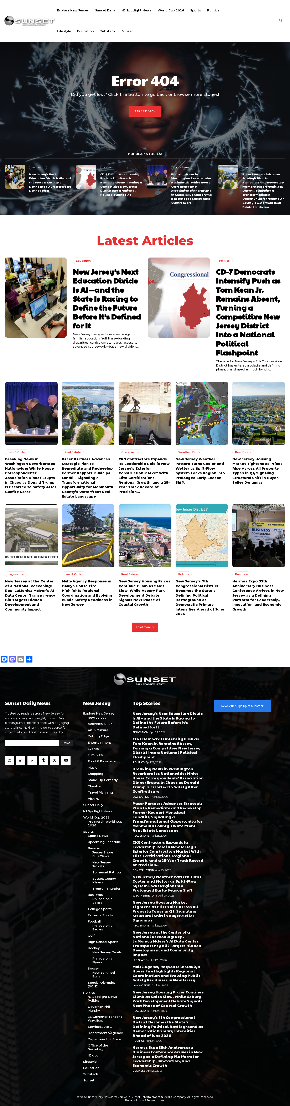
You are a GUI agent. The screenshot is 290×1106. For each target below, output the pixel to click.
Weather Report (190, 452)
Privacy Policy (134, 1100)
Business (242, 574)
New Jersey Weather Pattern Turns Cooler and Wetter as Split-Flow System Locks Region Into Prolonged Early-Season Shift (167, 883)
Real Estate (251, 167)
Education (38, 167)
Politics (107, 167)
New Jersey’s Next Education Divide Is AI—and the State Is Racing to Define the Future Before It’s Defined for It (50, 182)
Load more (145, 627)
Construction (130, 452)
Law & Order (181, 167)
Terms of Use (155, 1100)
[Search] (66, 743)
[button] (281, 21)
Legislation (16, 574)
